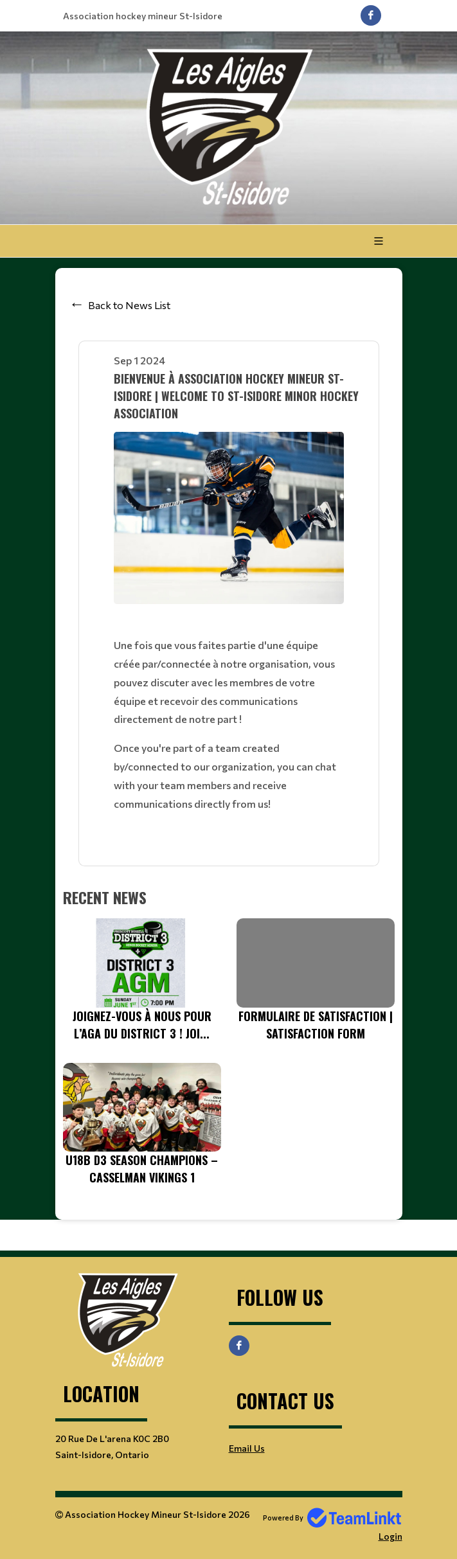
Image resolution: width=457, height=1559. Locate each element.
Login (390, 1536)
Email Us (247, 1448)
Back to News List (129, 305)
